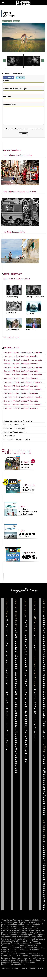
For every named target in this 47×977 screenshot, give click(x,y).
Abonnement (44, 870)
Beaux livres (44, 714)
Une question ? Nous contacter (16, 439)
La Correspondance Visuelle (26, 722)
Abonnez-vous (7, 625)
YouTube (16, 756)
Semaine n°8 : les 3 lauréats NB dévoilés (20, 408)
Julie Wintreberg (12, 297)
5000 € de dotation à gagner (15, 428)
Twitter (16, 732)
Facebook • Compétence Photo (16, 645)
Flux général (44, 620)
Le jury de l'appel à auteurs (14, 432)
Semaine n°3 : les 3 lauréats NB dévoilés (20, 371)
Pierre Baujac (11, 312)
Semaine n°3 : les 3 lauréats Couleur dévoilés (22, 367)
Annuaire (26, 745)
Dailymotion (16, 766)
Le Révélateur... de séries (44, 679)
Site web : (7, 97)
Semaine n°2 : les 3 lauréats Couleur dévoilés (22, 360)
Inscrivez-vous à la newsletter (7, 702)
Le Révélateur (26, 702)
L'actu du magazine (44, 634)
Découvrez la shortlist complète (16, 279)
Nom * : (6, 81)
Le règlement (8, 436)
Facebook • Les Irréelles (16, 698)
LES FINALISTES (10, 348)
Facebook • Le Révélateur (16, 674)
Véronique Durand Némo (35, 297)
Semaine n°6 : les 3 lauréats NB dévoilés (20, 393)
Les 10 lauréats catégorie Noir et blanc (19, 192)
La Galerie (26, 689)
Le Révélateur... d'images (44, 656)
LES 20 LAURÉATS (11, 150)
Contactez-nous (7, 724)
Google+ (16, 724)
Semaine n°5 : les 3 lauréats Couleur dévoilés (22, 382)
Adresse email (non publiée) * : (15, 89)
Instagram (16, 715)
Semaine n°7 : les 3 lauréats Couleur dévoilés (22, 397)
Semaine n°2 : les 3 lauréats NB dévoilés (20, 364)
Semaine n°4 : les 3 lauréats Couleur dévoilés (22, 375)
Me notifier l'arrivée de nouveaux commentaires (24, 129)
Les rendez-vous (44, 699)
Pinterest (16, 740)
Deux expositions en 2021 (14, 425)
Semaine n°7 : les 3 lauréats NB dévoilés (20, 401)
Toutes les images (10, 337)
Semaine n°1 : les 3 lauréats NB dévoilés (20, 356)
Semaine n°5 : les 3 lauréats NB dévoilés (20, 386)
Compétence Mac (35, 641)
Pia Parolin (30, 314)
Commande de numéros (44, 852)
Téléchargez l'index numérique (7, 674)
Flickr (16, 749)
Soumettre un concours (44, 804)
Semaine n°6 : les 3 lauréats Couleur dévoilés (22, 390)
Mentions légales (7, 741)
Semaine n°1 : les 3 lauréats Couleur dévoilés (22, 352)
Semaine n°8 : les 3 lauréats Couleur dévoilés (22, 405)
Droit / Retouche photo (44, 898)
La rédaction (44, 882)
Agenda (26, 738)
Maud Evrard (30, 330)
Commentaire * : (9, 105)
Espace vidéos (26, 756)
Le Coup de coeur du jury (13, 232)
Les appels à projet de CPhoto (26, 661)
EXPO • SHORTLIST (12, 274)
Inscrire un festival (44, 784)
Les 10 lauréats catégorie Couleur (17, 155)
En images (26, 680)
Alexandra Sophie (12, 330)
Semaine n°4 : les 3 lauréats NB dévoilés (20, 378)
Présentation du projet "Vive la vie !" (18, 421)
